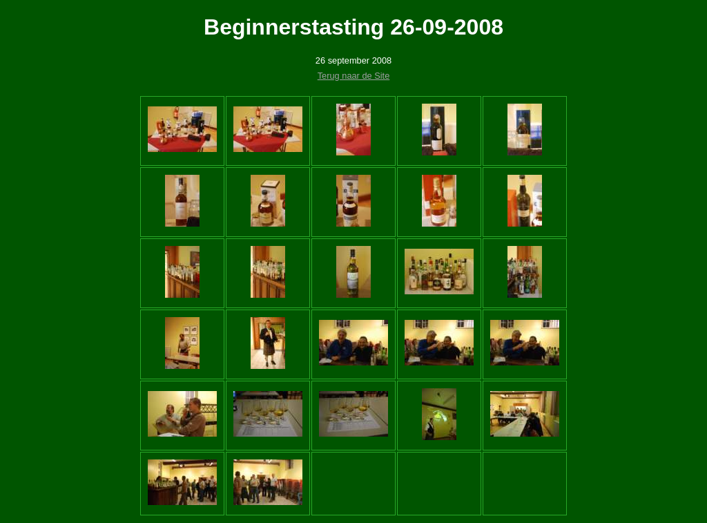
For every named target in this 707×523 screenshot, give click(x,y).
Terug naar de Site (354, 75)
